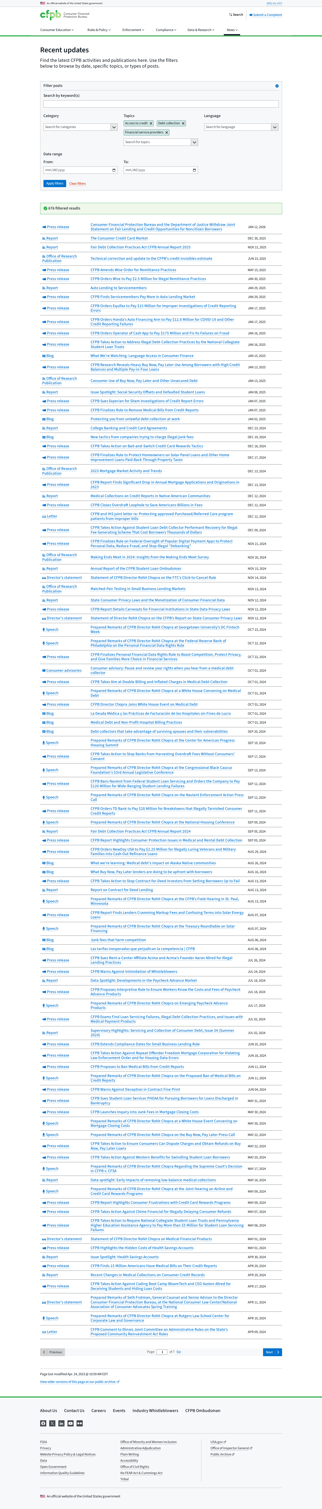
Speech (50, 629)
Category (51, 116)
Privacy (45, 1448)
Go (179, 1352)
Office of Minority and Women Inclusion (148, 1442)
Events (119, 1410)
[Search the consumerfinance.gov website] (236, 15)
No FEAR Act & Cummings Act (141, 1473)
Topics (129, 116)
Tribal (124, 1479)
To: (126, 162)
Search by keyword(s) (61, 95)
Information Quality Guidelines (62, 1473)
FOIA (43, 1442)
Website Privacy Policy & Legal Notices (68, 1454)
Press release (55, 227)
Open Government (53, 1466)
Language (212, 116)
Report (50, 238)
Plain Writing (129, 1454)
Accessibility (129, 1460)
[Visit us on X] (52, 1423)
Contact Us (74, 1410)
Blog (48, 356)
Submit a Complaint (265, 14)
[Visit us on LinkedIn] (61, 1423)
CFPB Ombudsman (202, 1410)
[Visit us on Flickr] (80, 1423)
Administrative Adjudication (140, 1448)
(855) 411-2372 (274, 3)
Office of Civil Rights (134, 1466)
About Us (48, 1410)
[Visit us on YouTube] (70, 1423)
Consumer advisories (62, 670)
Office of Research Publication (59, 259)
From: (48, 162)
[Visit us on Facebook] (43, 1423)
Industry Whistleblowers (155, 1410)
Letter (49, 516)
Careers (98, 1410)
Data (43, 1460)
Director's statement (62, 577)
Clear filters (77, 183)
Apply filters (54, 183)
